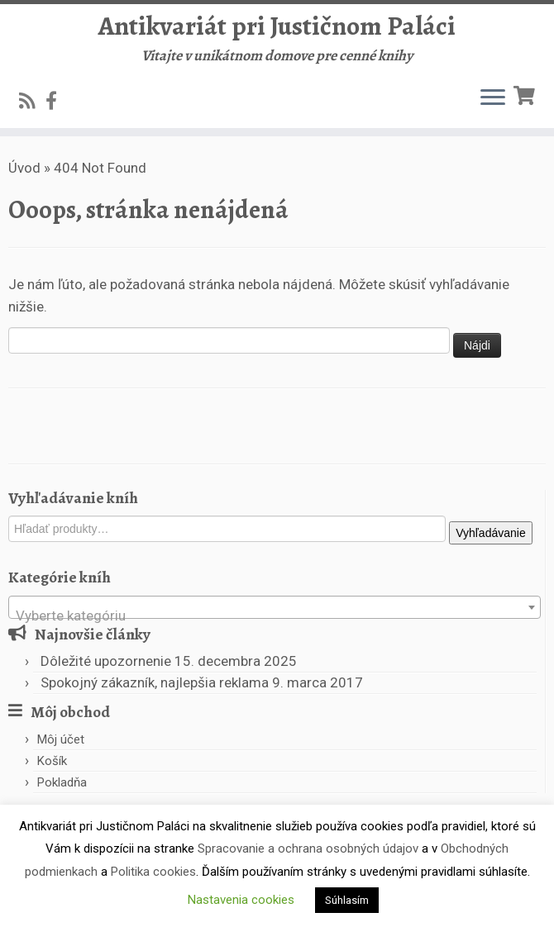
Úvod (24, 167)
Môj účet (60, 739)
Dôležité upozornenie (106, 661)
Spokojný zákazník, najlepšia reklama (155, 682)
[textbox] (274, 615)
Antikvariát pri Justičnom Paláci (277, 25)
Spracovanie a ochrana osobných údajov (308, 848)
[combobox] (274, 607)
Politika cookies (153, 871)
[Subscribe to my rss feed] (32, 101)
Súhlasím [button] (347, 900)
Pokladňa (62, 782)
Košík (52, 760)
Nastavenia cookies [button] (241, 899)
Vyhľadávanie (491, 533)
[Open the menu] (492, 98)
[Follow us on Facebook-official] (56, 101)
